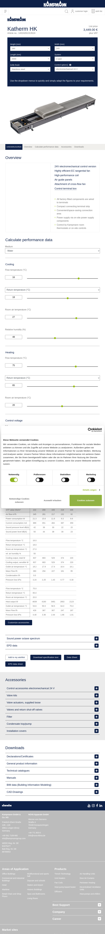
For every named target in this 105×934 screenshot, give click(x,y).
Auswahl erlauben (52, 500)
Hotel (4, 886)
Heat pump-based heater (65, 888)
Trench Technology (63, 874)
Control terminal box (66, 188)
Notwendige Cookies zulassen (19, 500)
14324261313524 (13, 147)
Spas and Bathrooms (36, 894)
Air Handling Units (87, 874)
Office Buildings (8, 874)
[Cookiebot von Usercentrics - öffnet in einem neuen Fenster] (90, 430)
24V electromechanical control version (75, 166)
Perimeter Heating (87, 883)
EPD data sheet (16, 664)
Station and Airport (35, 886)
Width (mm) (59, 44)
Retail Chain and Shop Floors (11, 895)
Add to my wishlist (18, 658)
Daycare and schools (36, 881)
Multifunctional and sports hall (38, 875)
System (58, 55)
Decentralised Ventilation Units (90, 889)
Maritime (5, 890)
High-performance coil (67, 175)
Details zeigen (90, 490)
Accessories (66, 147)
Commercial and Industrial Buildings (13, 880)
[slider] (79, 278)
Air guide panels (63, 179)
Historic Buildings (34, 890)
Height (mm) (15, 44)
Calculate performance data (46, 147)
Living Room (32, 899)
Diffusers (58, 892)
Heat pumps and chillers (90, 894)
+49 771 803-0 (34, 833)
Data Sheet (78, 658)
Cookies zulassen (85, 500)
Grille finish (15, 65)
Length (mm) (15, 55)
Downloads (79, 147)
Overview (28, 147)
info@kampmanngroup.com (14, 839)
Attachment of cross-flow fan (70, 184)
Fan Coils (59, 883)
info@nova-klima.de (36, 836)
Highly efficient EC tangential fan (72, 170)
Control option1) (61, 65)
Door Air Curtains (87, 879)
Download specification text (50, 658)
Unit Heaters (60, 879)
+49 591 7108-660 (10, 836)
